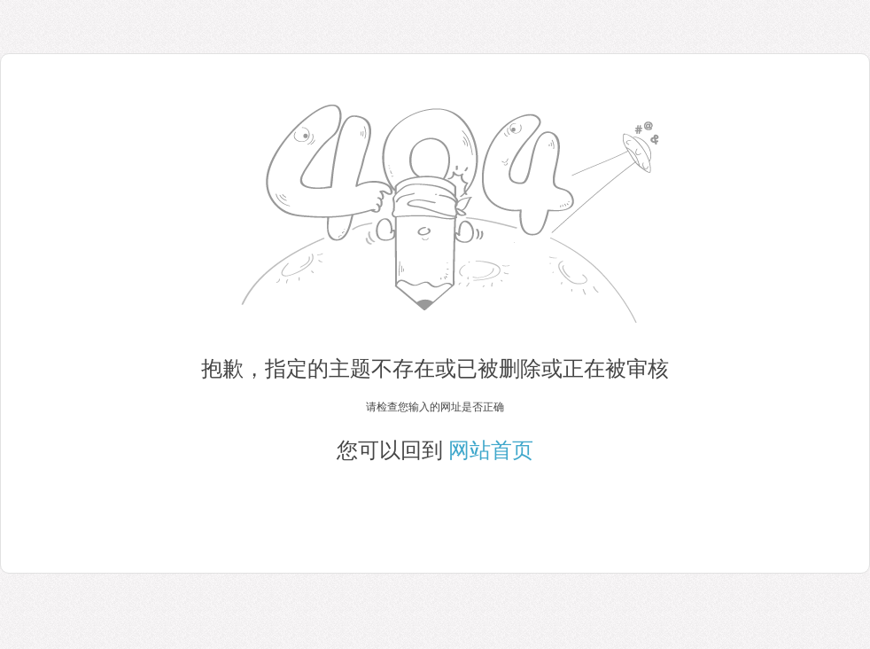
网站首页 (490, 450)
